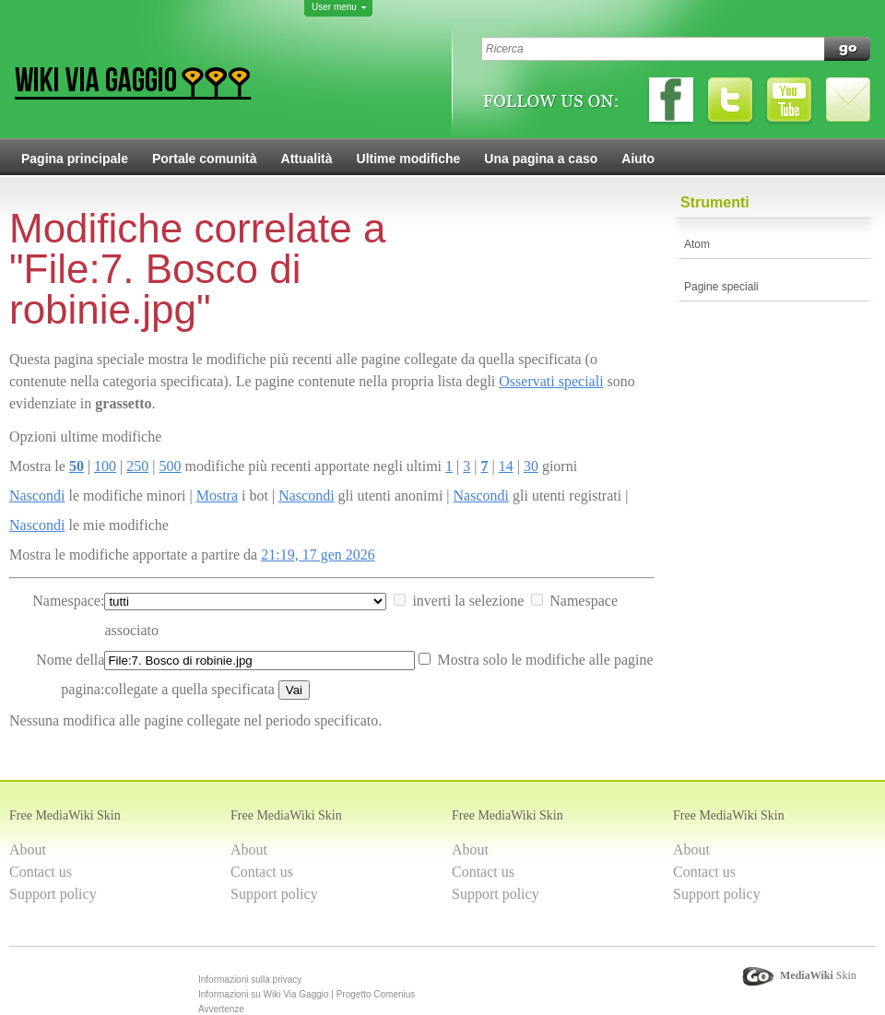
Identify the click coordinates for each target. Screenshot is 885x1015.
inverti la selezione (468, 600)
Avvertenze (221, 1009)
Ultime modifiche (409, 158)
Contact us (40, 871)
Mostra (217, 495)
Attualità (307, 158)
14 (506, 466)
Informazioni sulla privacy (249, 979)
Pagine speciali (721, 286)
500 (170, 466)
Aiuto (638, 158)
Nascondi (37, 495)
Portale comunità (204, 158)
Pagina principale (74, 158)
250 (137, 466)
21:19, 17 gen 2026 (318, 554)
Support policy (53, 894)
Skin (818, 975)
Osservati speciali (551, 381)
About (27, 849)
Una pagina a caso (540, 158)
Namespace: (68, 600)
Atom (697, 244)
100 (105, 466)
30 (531, 466)
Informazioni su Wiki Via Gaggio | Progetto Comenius (306, 994)
